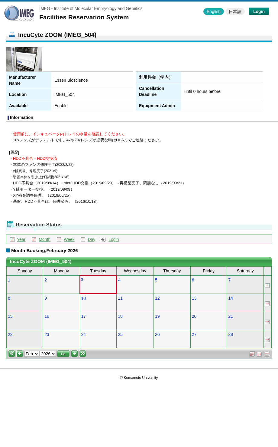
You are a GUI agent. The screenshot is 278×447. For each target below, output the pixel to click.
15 (10, 316)
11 (120, 298)
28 (230, 334)
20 (194, 316)
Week (69, 239)
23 (46, 334)
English (214, 11)
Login (259, 11)
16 (46, 316)
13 (194, 298)
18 (120, 316)
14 (230, 298)
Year (21, 239)
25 (120, 334)
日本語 (235, 11)
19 (157, 316)
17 (83, 316)
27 (194, 334)
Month (44, 239)
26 (157, 334)
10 (83, 298)
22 (10, 334)
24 (83, 334)
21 (230, 316)
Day (91, 239)
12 (157, 298)
